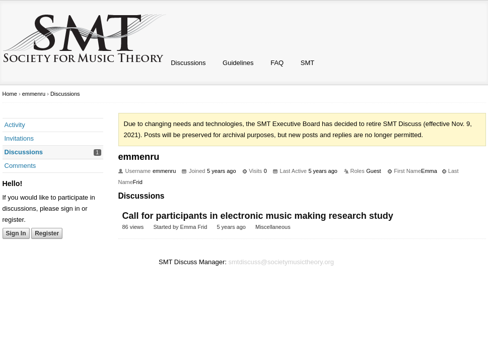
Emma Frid (193, 227)
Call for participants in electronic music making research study (257, 216)
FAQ (277, 63)
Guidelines (238, 63)
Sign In (16, 233)
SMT (307, 63)
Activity (15, 125)
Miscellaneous (273, 227)
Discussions (188, 63)
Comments (20, 165)
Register (47, 233)
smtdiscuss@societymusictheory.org (281, 262)
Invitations (19, 138)
